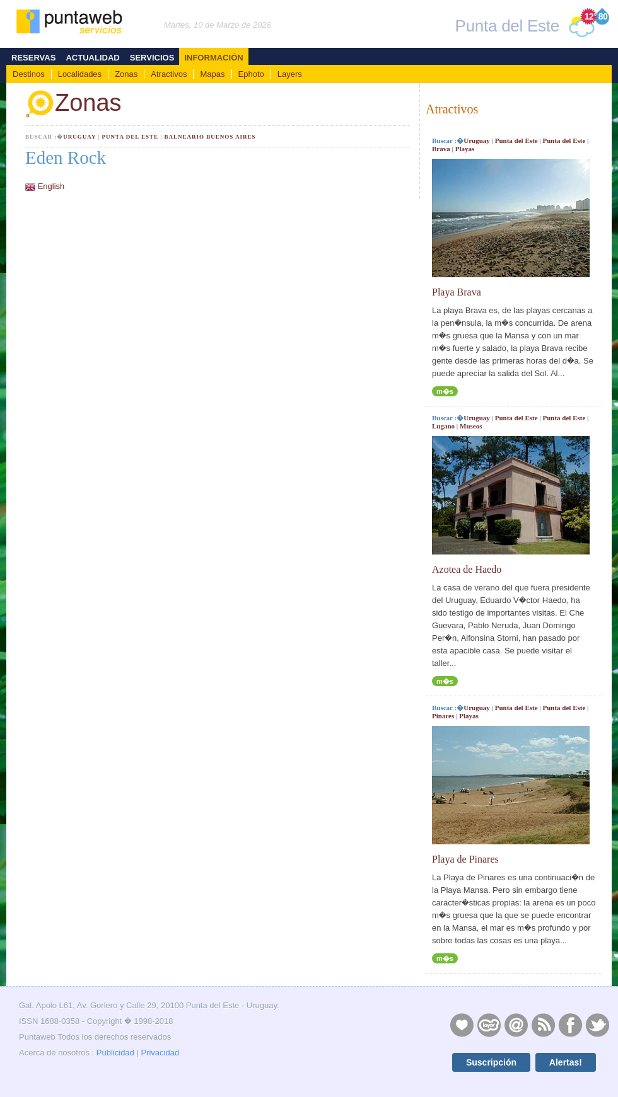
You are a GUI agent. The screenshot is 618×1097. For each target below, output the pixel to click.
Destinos (29, 74)
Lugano (443, 426)
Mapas (212, 74)
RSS (543, 1024)
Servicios (152, 57)
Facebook (570, 1024)
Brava (441, 148)
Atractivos (169, 74)
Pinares (443, 716)
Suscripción (491, 1062)
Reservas (33, 57)
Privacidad (160, 1052)
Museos (471, 426)
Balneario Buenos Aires (209, 137)
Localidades (80, 74)
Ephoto (251, 74)
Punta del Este (130, 137)
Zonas (126, 74)
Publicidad (115, 1052)
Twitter (597, 1024)
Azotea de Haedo (466, 569)
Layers (289, 74)
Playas (465, 148)
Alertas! (565, 1062)
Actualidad (92, 57)
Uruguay (79, 137)
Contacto (515, 1024)
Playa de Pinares (465, 859)
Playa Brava (456, 292)
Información (213, 57)
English (51, 186)
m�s (444, 391)
